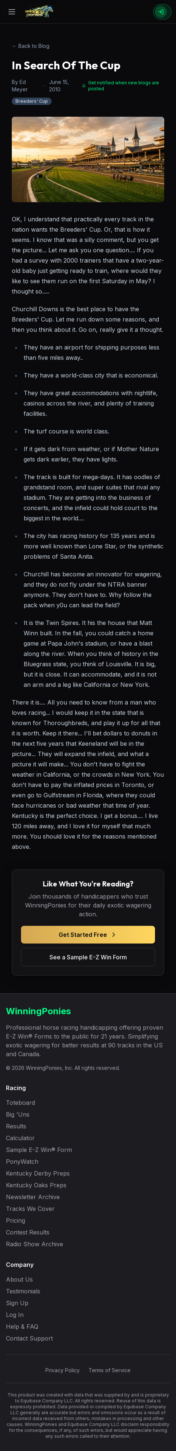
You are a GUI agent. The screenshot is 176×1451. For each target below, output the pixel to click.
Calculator (20, 1138)
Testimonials (23, 1291)
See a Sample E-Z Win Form (88, 957)
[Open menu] (11, 11)
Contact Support (29, 1338)
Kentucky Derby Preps (38, 1173)
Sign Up (17, 1303)
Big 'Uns (18, 1114)
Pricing (15, 1220)
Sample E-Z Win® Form (39, 1149)
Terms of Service (110, 1370)
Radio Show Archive (34, 1244)
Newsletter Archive (33, 1197)
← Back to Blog (30, 46)
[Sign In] (162, 12)
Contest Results (27, 1232)
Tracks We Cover (30, 1208)
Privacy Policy (62, 1370)
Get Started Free (88, 934)
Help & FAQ (22, 1326)
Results (16, 1126)
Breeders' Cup (31, 101)
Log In (15, 1314)
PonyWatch (22, 1161)
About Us (19, 1279)
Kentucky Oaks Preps (36, 1185)
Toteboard (20, 1102)
